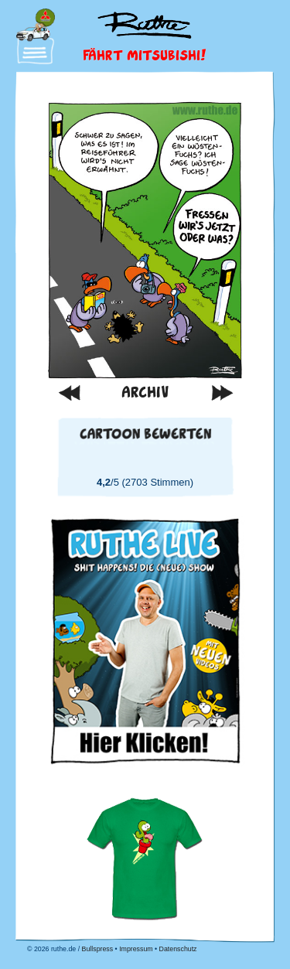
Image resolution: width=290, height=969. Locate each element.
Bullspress (98, 949)
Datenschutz (178, 949)
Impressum (136, 949)
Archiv (145, 392)
